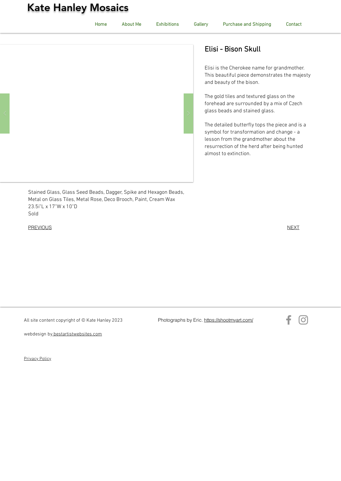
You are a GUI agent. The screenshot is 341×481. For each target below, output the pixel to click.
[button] (200, 24)
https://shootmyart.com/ (228, 320)
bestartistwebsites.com (77, 334)
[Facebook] (288, 320)
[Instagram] (303, 320)
